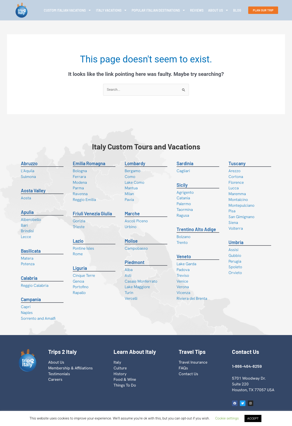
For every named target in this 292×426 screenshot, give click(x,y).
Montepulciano (241, 205)
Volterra (236, 228)
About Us (218, 10)
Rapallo (79, 292)
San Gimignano (241, 216)
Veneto (184, 256)
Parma (78, 187)
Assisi (233, 249)
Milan (129, 193)
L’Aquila (27, 170)
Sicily (182, 185)
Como (130, 176)
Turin (129, 292)
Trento (182, 242)
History (120, 373)
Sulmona (28, 176)
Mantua (131, 187)
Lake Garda (186, 263)
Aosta (26, 197)
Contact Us (188, 373)
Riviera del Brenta (192, 298)
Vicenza (183, 292)
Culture (120, 368)
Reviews (196, 10)
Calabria (29, 278)
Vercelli (131, 298)
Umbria (236, 242)
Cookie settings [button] (227, 418)
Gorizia (79, 220)
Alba (129, 269)
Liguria (80, 268)
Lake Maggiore (137, 286)
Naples (27, 312)
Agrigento (185, 192)
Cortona (236, 176)
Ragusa (183, 215)
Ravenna (80, 193)
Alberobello (31, 219)
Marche (132, 213)
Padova (183, 269)
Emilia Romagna (89, 163)
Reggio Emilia (84, 199)
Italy (117, 362)
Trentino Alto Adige (196, 229)
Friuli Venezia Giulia (92, 213)
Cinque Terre (84, 275)
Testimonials (59, 373)
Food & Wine (125, 379)
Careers (55, 379)
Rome (78, 253)
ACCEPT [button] (253, 418)
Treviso (183, 275)
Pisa (232, 210)
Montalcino (238, 199)
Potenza (28, 263)
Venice (182, 281)
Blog (237, 10)
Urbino (130, 226)
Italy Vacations (111, 10)
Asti (128, 275)
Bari (24, 225)
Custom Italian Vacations (67, 10)
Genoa (78, 281)
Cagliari (183, 170)
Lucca (234, 187)
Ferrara (79, 176)
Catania (183, 197)
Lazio (78, 241)
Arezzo (235, 170)
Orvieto (235, 272)
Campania (31, 299)
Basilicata (31, 251)
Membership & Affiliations (70, 368)
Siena (233, 222)
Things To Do (125, 385)
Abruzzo (29, 163)
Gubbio (235, 255)
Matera (27, 258)
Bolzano (183, 236)
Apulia (27, 212)
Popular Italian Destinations (158, 10)
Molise (131, 241)
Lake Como (134, 182)
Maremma (237, 193)
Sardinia (185, 163)
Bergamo (132, 170)
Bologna (80, 170)
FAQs (183, 368)
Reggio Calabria (34, 285)
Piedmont (134, 262)
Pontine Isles (83, 248)
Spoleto (235, 266)
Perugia (235, 261)
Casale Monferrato (141, 281)
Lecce (26, 236)
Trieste (79, 226)
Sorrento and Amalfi (38, 318)
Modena (80, 182)
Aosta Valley (33, 190)
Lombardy (135, 163)
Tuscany (237, 163)
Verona (183, 286)
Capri (26, 306)
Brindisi (27, 230)
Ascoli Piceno (136, 220)
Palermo (184, 203)
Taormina (185, 209)
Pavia (129, 199)
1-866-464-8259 (247, 366)
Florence (236, 182)
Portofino (81, 286)
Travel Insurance (193, 362)
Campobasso (136, 248)
